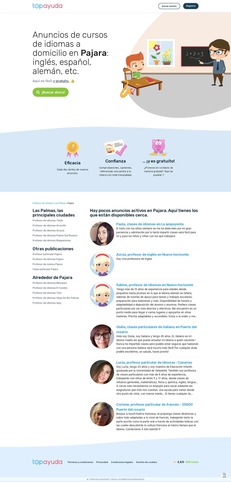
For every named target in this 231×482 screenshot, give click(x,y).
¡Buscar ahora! (50, 92)
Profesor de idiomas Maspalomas (52, 240)
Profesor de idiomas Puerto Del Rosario (55, 235)
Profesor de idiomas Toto (47, 292)
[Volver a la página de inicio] (48, 6)
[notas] (181, 462)
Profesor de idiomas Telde (48, 220)
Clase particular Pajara (45, 269)
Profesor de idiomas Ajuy (47, 302)
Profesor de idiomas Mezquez (50, 282)
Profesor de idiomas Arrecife (49, 225)
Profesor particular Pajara (47, 254)
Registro (191, 6)
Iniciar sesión (169, 6)
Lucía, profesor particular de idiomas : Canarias (154, 362)
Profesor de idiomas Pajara (48, 259)
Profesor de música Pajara (47, 264)
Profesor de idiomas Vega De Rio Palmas (56, 297)
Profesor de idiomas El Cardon (50, 287)
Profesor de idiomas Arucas (48, 230)
